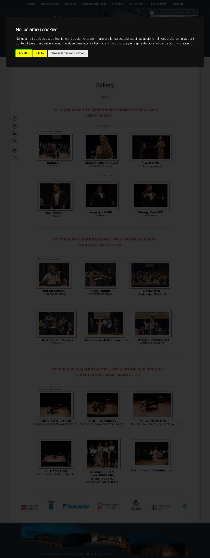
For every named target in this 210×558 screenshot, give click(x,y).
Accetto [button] (24, 53)
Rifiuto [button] (40, 53)
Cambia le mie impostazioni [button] (68, 53)
